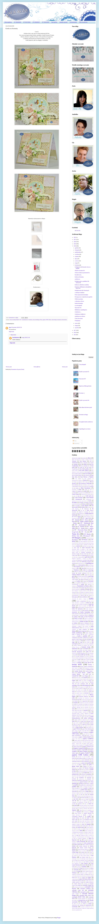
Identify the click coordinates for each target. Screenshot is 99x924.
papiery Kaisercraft (77, 746)
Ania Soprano (83, 461)
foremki (73, 573)
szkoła (83, 824)
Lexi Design (85, 675)
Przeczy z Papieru (89, 783)
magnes (73, 680)
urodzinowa (77, 279)
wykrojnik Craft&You (85, 888)
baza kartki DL (81, 467)
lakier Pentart (74, 668)
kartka (91, 599)
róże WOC (75, 799)
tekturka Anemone (83, 846)
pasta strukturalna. (85, 761)
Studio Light (74, 819)
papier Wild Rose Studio (87, 733)
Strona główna (8, 22)
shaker (85, 803)
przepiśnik (75, 785)
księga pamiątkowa (88, 657)
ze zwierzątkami (78, 305)
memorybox (79, 691)
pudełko (74, 786)
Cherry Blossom (81, 492)
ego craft (81, 557)
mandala (80, 680)
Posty (74, 440)
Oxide (87, 716)
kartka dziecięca (85, 610)
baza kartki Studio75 (84, 470)
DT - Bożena (85, 519)
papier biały (82, 722)
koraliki (80, 648)
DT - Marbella (81, 526)
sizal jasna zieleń (83, 805)
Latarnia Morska (78, 671)
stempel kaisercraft (76, 814)
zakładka (84, 903)
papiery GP (82, 745)
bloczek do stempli (77, 481)
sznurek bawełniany (76, 825)
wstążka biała (74, 879)
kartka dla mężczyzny (77, 608)
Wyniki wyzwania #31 (80, 270)
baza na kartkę (87, 473)
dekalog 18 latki (88, 502)
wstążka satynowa (89, 880)
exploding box (89, 563)
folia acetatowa (89, 571)
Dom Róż (82, 515)
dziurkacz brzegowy (75, 550)
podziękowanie (75, 774)
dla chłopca (90, 504)
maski (87, 686)
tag (80, 840)
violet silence (86, 868)
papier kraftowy (79, 727)
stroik (83, 818)
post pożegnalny (80, 777)
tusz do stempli (75, 860)
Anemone (74, 461)
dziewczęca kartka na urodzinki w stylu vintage (82, 549)
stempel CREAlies (88, 813)
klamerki (77, 640)
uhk (88, 865)
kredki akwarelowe (81, 653)
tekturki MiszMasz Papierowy (83, 849)
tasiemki (73, 841)
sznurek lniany (80, 827)
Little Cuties (78, 677)
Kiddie (73, 640)
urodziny (84, 866)
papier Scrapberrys (84, 732)
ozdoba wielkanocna (88, 718)
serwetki (73, 803)
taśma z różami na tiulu (87, 844)
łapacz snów (86, 679)
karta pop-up (75, 596)
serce (86, 802)
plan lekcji (80, 771)
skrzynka (90, 807)
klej (82, 640)
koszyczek (74, 653)
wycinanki (85, 883)
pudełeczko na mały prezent (86, 785)
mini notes (85, 694)
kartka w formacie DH (77, 634)
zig (91, 906)
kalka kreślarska (79, 593)
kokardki (91, 643)
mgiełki (73, 693)
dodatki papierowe (80, 513)
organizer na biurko (75, 716)
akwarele (84, 458)
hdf (92, 586)
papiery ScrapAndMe (83, 749)
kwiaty (79, 662)
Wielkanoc (74, 872)
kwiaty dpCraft (87, 662)
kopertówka (74, 648)
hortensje (90, 587)
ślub (81, 830)
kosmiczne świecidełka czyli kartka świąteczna (83, 650)
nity (91, 707)
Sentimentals (80, 802)
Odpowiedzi (13, 334)
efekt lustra (75, 557)
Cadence (73, 491)
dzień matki (76, 547)
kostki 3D (88, 651)
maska (73, 686)
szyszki (77, 830)
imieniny (83, 589)
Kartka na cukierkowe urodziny (82, 284)
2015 (75, 334)
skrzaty (78, 807)
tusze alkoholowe (75, 863)
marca (76, 323)
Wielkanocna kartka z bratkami (86, 872)
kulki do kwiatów (86, 659)
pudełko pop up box (75, 789)
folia (83, 571)
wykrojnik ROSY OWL (78, 897)
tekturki (73, 849)
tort (87, 852)
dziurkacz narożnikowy (86, 552)
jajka (88, 589)
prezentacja (76, 781)
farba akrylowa (82, 565)
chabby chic (91, 491)
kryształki (75, 654)
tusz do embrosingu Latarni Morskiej (85, 858)
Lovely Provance (79, 679)
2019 (75, 243)
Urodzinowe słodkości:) (80, 314)
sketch (74, 807)
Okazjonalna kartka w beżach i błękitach (80, 713)
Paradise (73, 756)
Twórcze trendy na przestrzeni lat (82, 272)
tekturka (74, 846)
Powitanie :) (82, 393)
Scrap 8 (87, 799)
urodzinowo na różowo (80, 316)
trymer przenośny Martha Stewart (82, 853)
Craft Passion (89, 497)
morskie (73, 699)
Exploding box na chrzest (84, 429)
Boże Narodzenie (85, 488)
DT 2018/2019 (17, 22)
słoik (81, 808)
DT (79, 518)
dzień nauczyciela (86, 547)
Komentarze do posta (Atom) (17, 369)
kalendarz (82, 592)
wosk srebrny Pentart (75, 876)
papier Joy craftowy (84, 725)
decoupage (74, 502)
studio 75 (89, 818)
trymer (73, 853)
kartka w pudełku (82, 636)
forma (91, 573)
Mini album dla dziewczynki (85, 407)
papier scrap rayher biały (84, 730)
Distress (84, 504)
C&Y (91, 489)
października (78, 252)
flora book (91, 568)
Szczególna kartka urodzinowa (86, 421)
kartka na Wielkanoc (84, 623)
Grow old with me (89, 582)
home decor (84, 587)
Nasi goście (54, 22)
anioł (91, 461)
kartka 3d (90, 601)
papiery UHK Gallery (47, 319)
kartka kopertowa (75, 613)
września (77, 254)
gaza (91, 574)
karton (89, 639)
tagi (85, 840)
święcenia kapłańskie (82, 838)
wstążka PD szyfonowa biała (78, 880)
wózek (78, 877)
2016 (75, 332)
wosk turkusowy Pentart (85, 876)
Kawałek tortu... (78, 274)
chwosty (88, 494)
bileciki (80, 480)
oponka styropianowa (88, 715)
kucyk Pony (74, 659)
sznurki (74, 829)
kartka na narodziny (88, 618)
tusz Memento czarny (83, 860)
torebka (82, 852)
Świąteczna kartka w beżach (86, 835)
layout (90, 674)
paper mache (76, 722)
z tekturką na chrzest (79, 301)
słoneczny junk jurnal (88, 808)
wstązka (83, 877)
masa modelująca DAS (82, 683)
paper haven (83, 721)
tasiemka (90, 840)
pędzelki (85, 766)
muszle (88, 699)
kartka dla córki (75, 604)
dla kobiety (82, 507)
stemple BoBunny (76, 818)
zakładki (90, 903)
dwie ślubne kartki (80, 543)
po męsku (85, 772)
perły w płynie (82, 764)
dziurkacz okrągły (75, 553)
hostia (73, 589)
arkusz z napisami (83, 462)
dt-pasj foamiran (89, 538)
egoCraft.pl (88, 557)
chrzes (91, 492)
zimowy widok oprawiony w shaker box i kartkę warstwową (82, 908)
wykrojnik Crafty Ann (78, 890)
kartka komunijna (85, 612)
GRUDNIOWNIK (75, 584)
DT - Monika (81, 528)
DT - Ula (84, 532)
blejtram (85, 480)
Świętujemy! (77, 320)
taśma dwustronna (81, 841)
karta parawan (89, 595)
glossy (87, 579)
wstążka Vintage (77, 883)
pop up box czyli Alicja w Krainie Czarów (79, 775)
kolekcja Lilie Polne (88, 645)
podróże (90, 772)
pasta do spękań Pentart (89, 758)
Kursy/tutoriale (73, 22)
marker (85, 680)
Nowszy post (9, 366)
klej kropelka (87, 640)
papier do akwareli (77, 724)
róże (78, 797)
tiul (87, 850)
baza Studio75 (78, 478)
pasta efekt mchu (77, 759)
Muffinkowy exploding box (81, 309)
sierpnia (77, 256)
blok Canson (85, 481)
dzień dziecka (90, 546)
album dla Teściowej (76, 459)
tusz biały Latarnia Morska (84, 855)
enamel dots (80, 563)
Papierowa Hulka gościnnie (85, 386)
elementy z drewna (76, 561)
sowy (85, 810)
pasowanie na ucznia (82, 756)
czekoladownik (78, 499)
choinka (86, 492)
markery (90, 680)
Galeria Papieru (76, 574)
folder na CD (77, 571)
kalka (74, 593)
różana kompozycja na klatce (88, 796)
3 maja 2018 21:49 (25, 337)
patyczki (74, 763)
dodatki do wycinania (83, 511)
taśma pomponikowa (88, 843)
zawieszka (74, 906)
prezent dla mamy (90, 780)
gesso (73, 576)
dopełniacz (87, 515)
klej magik (80, 642)
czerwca (77, 260)
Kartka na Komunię (79, 277)
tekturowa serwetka (81, 850)
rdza (77, 794)
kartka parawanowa (85, 627)
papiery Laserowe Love (88, 746)
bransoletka (74, 489)
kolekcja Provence (75, 647)
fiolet (87, 568)
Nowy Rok (79, 708)
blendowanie (91, 480)
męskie (90, 691)
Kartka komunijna (79, 303)
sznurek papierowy (90, 827)
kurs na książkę (77, 661)
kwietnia (77, 265)
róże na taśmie (90, 797)
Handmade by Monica (83, 586)
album (89, 458)
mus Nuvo (83, 699)
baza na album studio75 (76, 473)
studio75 (80, 819)
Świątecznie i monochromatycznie (78, 836)
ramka (87, 791)
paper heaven (90, 721)
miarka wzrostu (79, 693)
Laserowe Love (89, 669)
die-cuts (79, 504)
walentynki (76, 869)
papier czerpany (90, 722)
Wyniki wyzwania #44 (84, 400)
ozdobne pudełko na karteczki (80, 719)
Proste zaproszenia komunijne (81, 294)
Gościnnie (90, 581)
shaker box (90, 803)
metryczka (85, 691)
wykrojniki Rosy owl (83, 900)
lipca (76, 258)
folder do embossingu (88, 570)
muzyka (92, 699)
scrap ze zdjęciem (83, 800)
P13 (88, 719)
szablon (78, 822)
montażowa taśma (88, 698)
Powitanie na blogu (83, 414)
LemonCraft (75, 676)
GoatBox (78, 581)
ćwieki (89, 500)
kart (89, 593)
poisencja (83, 774)
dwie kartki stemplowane (83, 541)
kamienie (85, 593)
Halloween (90, 584)
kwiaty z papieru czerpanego (86, 666)
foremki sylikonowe (82, 573)
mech (85, 688)
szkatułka (87, 822)
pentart (83, 763)
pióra (79, 769)
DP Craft (74, 516)
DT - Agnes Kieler (87, 518)
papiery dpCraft (77, 740)
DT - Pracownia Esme (80, 530)
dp (91, 515)
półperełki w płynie (81, 780)
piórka (83, 769)
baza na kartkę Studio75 (15, 319)
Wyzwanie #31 (78, 307)
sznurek (88, 824)
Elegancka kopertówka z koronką (79, 558)
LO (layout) (85, 677)
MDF (81, 688)
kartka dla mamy (89, 607)
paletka (78, 721)
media (85, 690)
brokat (80, 489)
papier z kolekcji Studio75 (85, 737)
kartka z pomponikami (81, 601)
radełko (79, 791)
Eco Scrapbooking (83, 555)
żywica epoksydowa (76, 909)
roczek (86, 794)
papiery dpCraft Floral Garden (87, 740)
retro (81, 794)
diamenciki (74, 504)
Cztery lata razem (79, 318)
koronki (92, 648)
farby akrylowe (76, 566)
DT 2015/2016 (45, 22)
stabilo (73, 811)
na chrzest (75, 701)
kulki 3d (79, 659)
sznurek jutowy (85, 825)
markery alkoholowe (76, 682)
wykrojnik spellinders (82, 898)
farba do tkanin (90, 565)
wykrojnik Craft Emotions (78, 887)
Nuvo (90, 712)
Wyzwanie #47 (82, 378)
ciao (92, 494)
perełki (89, 763)
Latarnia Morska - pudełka (84, 672)
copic (78, 496)
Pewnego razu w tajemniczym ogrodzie (83, 296)
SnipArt (74, 810)
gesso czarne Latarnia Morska (83, 577)
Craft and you (89, 496)
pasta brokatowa (80, 758)
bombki (77, 488)
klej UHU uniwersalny (84, 643)
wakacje (91, 868)
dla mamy (89, 507)
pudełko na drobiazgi (83, 786)
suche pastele (75, 821)
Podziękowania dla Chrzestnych (82, 290)
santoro (82, 799)
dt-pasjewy (75, 539)
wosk (91, 874)
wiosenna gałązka (80, 874)
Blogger (59, 917)
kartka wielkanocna (84, 637)
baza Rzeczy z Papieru (86, 477)
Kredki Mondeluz (90, 653)
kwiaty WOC (77, 664)
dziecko (78, 546)
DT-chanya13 (86, 536)
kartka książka (84, 613)
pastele (92, 761)
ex (83, 563)
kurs (92, 659)
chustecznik (83, 494)
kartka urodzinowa (77, 632)
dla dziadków (77, 505)
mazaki (77, 688)
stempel (91, 811)
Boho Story (87, 486)
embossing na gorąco (86, 561)
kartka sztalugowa (83, 629)
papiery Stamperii (83, 751)
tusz (91, 853)
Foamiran (30, 319)
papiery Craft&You (88, 738)
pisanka (87, 769)
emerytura (74, 563)
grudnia (77, 247)
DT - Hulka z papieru (83, 521)
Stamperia (78, 811)
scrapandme (74, 802)
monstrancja (80, 698)
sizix (88, 805)
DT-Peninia (85, 539)
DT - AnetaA (75, 520)
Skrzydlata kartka (84, 807)
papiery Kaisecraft (89, 745)
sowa (81, 810)
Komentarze (76, 443)
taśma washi (77, 844)
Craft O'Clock (79, 497)
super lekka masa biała (84, 821)
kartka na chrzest (78, 618)
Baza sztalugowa (88, 478)
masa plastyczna (86, 685)
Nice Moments (85, 705)
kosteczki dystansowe (77, 651)
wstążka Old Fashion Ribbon (84, 879)
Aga (10, 327)
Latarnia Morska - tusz (78, 674)
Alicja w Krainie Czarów (87, 459)
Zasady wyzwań (63, 22)
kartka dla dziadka (83, 604)
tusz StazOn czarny (88, 861)
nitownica (86, 707)
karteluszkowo (15, 337)
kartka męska (91, 613)
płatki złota (79, 772)
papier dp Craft (85, 724)
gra (75, 582)
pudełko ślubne (84, 789)
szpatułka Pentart (85, 829)
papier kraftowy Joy (89, 727)
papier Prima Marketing (87, 729)
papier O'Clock (76, 729)
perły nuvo (74, 764)
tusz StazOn (91, 860)
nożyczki (86, 710)
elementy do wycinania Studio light (84, 560)
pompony (89, 774)
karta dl (82, 595)
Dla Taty (82, 510)
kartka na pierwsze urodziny (77, 619)
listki (73, 677)
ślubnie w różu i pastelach (78, 833)
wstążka (89, 877)
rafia (83, 791)
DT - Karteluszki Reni (86, 523)
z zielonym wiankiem (79, 292)
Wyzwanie (83, 902)
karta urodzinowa (84, 596)
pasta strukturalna (85, 759)
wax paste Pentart (90, 869)
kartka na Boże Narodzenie (87, 616)
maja (76, 263)
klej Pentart (87, 642)
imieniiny (77, 589)
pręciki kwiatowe (84, 781)
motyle (78, 699)
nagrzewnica (85, 701)
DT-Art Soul (75, 536)
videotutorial (75, 868)
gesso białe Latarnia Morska (82, 576)
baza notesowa (87, 475)
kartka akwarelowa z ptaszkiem (78, 602)
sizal (75, 805)
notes (73, 708)
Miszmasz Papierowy (83, 696)
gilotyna (82, 579)
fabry (76, 565)
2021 (75, 239)
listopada (77, 250)
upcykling (78, 866)
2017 (75, 330)
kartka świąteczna (82, 631)
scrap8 (90, 800)
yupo (79, 903)
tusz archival (74, 855)
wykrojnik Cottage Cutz (88, 885)
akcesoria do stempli (76, 458)
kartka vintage (89, 632)
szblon (82, 822)
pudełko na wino (79, 788)
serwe (91, 802)
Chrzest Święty (75, 494)
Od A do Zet (77, 230)
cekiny (85, 491)
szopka (79, 829)
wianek (78, 871)
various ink (91, 866)
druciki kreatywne (87, 516)
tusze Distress (84, 863)
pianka (80, 768)
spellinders (90, 810)
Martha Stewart (85, 682)
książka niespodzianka (80, 657)
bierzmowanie (74, 480)
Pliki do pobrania (83, 22)
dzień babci (85, 546)
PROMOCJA (81, 783)
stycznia (77, 327)
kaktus (77, 592)
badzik (85, 464)
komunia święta (86, 647)
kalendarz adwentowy (89, 592)
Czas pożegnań (82, 364)
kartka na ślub (84, 621)
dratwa (79, 516)
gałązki (86, 574)
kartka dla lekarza (81, 607)
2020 (75, 241)
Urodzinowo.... (78, 312)
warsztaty (83, 869)
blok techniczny (75, 484)
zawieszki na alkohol (85, 906)
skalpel (92, 805)
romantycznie (79, 796)
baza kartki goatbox (84, 469)
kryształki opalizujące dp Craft (82, 656)
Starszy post (65, 366)
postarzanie (89, 777)
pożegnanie (89, 778)
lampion (81, 668)
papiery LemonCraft (79, 748)
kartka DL (88, 602)
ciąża (74, 496)
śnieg (77, 835)
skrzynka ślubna (75, 808)
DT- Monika (87, 534)
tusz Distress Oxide (84, 857)
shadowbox (79, 803)
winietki (73, 874)
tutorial (83, 865)
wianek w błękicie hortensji (87, 871)
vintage (80, 868)
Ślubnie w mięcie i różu (89, 832)
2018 (75, 246)
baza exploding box (85, 465)
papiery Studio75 (85, 753)
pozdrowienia (81, 778)
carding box (79, 491)
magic (91, 679)
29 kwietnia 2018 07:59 (16, 327)
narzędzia (75, 702)
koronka (86, 648)
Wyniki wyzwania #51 (84, 371)
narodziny (91, 701)
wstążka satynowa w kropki (78, 882)
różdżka (74, 797)
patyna (79, 763)
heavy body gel (76, 587)
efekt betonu (91, 555)
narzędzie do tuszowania (78, 704)
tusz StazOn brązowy (78, 861)
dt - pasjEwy (90, 528)
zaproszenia (88, 905)
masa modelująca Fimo (37, 319)
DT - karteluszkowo (24, 319)
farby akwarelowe (86, 566)
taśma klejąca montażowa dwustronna (59, 319)
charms (74, 492)
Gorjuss (84, 581)
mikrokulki (86, 693)
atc (80, 464)
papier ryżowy (74, 730)
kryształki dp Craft (83, 654)
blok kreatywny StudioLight (85, 483)
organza (82, 716)
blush (82, 484)
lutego (76, 325)
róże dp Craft (83, 797)
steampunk (86, 811)
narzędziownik (78, 705)
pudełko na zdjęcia (88, 788)
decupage (81, 502)
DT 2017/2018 (26, 22)
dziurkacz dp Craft (84, 550)
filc (78, 568)
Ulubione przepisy (79, 299)
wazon (74, 871)
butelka (86, 489)
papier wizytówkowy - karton (78, 735)
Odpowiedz (11, 331)
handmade (74, 586)
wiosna (86, 874)
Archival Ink (75, 462)
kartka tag (90, 631)
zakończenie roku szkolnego (78, 905)
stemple (89, 816)
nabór (80, 701)
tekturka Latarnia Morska (85, 847)
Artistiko (76, 464)
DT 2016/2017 (36, 22)
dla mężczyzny (85, 508)
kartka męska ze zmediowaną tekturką (80, 615)
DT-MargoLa (76, 538)
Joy (89, 590)
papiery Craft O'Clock (76, 738)
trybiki (91, 852)
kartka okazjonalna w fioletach (83, 624)
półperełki (74, 780)
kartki (85, 639)
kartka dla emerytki (82, 605)
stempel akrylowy (78, 813)
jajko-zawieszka (83, 590)
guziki (82, 584)
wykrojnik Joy (83, 892)
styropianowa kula (88, 819)
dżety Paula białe (84, 553)
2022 (75, 237)
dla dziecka (85, 505)
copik (83, 496)
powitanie (74, 778)
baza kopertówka (88, 472)
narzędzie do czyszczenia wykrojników (86, 702)
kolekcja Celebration (78, 645)
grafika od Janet (80, 582)
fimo (83, 568)
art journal (91, 462)
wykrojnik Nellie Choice (85, 895)
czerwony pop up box (82, 500)
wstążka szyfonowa (89, 882)
